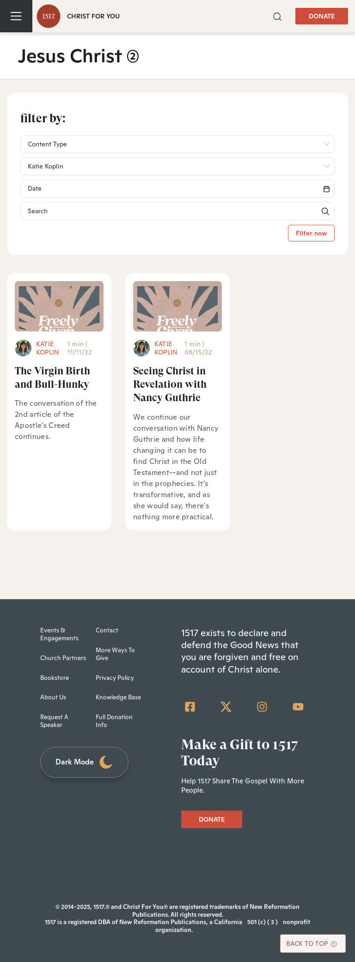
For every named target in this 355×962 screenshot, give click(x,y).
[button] (277, 15)
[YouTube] (298, 706)
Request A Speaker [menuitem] (54, 721)
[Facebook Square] (190, 706)
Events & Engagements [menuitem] (59, 634)
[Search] (177, 189)
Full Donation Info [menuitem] (114, 721)
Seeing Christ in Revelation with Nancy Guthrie (170, 384)
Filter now (311, 233)
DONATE (322, 16)
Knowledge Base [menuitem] (118, 697)
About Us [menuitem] (53, 697)
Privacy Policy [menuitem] (115, 678)
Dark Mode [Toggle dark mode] (84, 762)
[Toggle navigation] (16, 16)
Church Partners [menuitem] (63, 658)
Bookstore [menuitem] (54, 678)
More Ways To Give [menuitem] (115, 654)
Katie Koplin (47, 348)
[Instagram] (262, 706)
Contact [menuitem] (107, 630)
